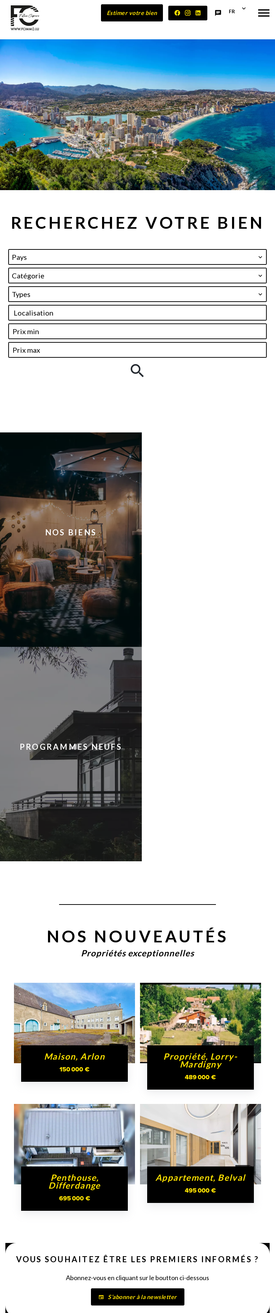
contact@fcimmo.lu (39, 1260)
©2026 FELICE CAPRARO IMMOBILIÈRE (85, 1290)
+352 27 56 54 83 (35, 1253)
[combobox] (137, 257)
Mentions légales (159, 1289)
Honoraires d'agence (211, 1289)
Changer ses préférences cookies (122, 1300)
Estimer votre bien (132, 12)
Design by (181, 1300)
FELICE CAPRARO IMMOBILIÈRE (40, 1184)
